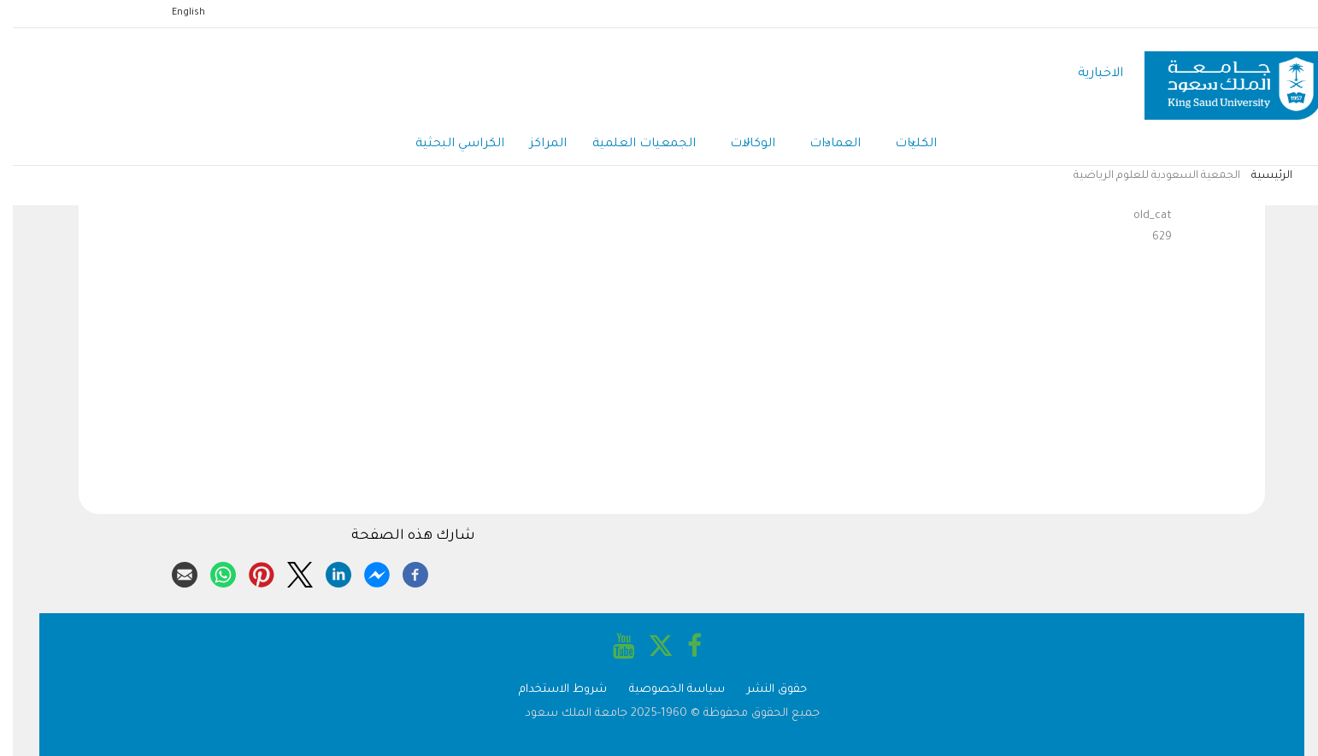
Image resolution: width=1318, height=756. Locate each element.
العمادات (822, 145)
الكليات (903, 145)
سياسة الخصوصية (664, 689)
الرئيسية (1259, 176)
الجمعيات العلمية (631, 144)
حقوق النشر (764, 689)
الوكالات (739, 145)
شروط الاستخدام (550, 689)
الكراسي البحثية (447, 144)
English (175, 13)
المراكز (535, 144)
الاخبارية (1087, 74)
